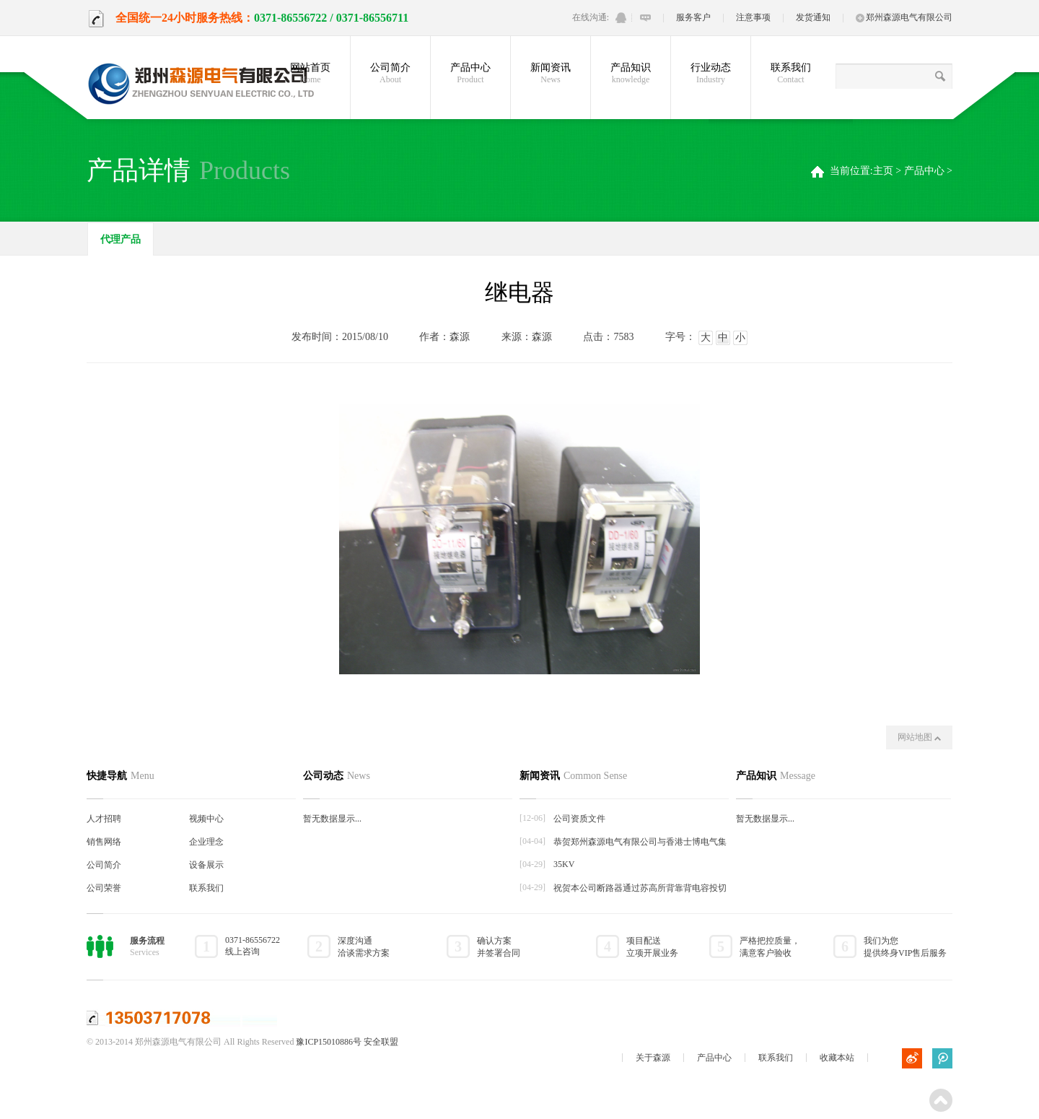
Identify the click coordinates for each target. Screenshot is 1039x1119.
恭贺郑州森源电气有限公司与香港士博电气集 (640, 842)
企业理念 (206, 842)
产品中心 (470, 73)
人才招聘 (104, 819)
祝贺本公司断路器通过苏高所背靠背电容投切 (640, 888)
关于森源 (653, 1058)
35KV (563, 864)
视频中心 (206, 819)
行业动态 (710, 73)
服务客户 (693, 17)
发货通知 (813, 17)
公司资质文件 (579, 819)
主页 (883, 170)
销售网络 (104, 842)
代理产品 (120, 239)
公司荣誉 (104, 888)
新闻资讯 (550, 73)
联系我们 (790, 73)
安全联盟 (381, 1042)
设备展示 (206, 865)
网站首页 (310, 73)
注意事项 (753, 17)
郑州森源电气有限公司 (904, 17)
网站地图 (919, 737)
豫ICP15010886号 (328, 1042)
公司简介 (390, 73)
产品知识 (630, 73)
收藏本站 (837, 1058)
